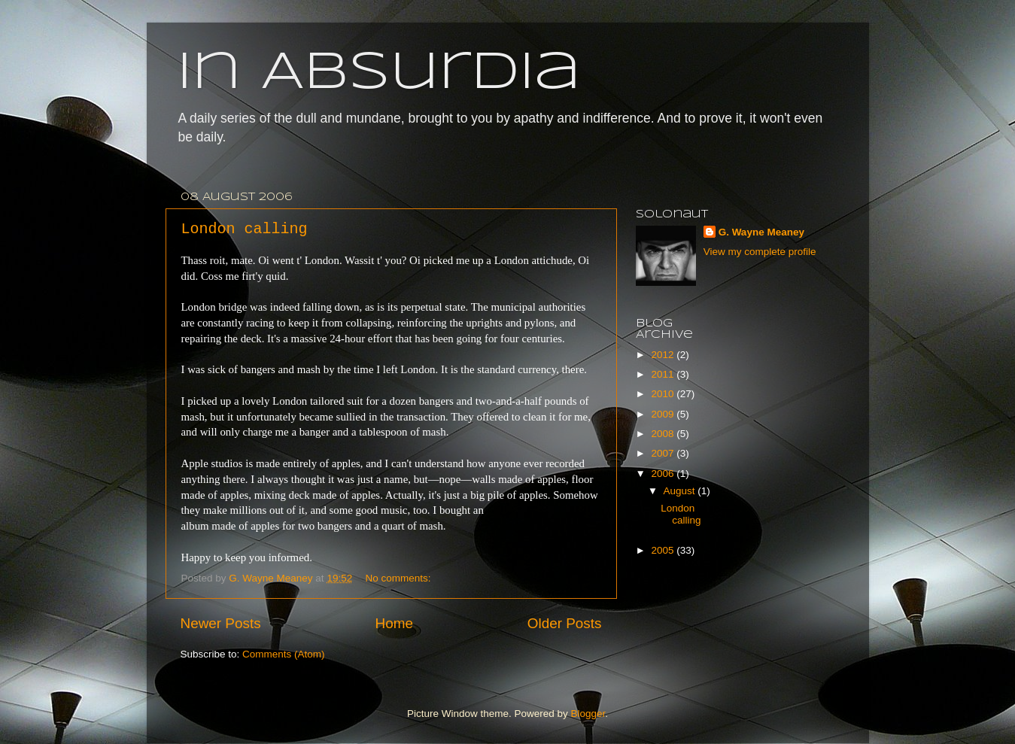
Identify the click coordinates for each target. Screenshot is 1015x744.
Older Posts (564, 623)
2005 (663, 550)
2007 (663, 453)
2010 (663, 393)
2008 (663, 433)
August (681, 491)
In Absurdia (379, 73)
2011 (663, 374)
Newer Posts (221, 623)
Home (394, 623)
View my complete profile (760, 251)
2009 (663, 414)
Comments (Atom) (283, 654)
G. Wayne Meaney (761, 232)
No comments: (399, 578)
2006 (663, 473)
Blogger (588, 713)
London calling (244, 229)
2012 (663, 354)
